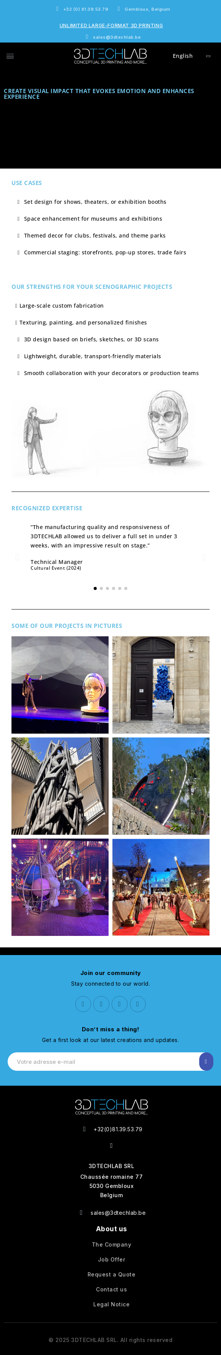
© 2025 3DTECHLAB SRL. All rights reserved (111, 1340)
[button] (17, 557)
